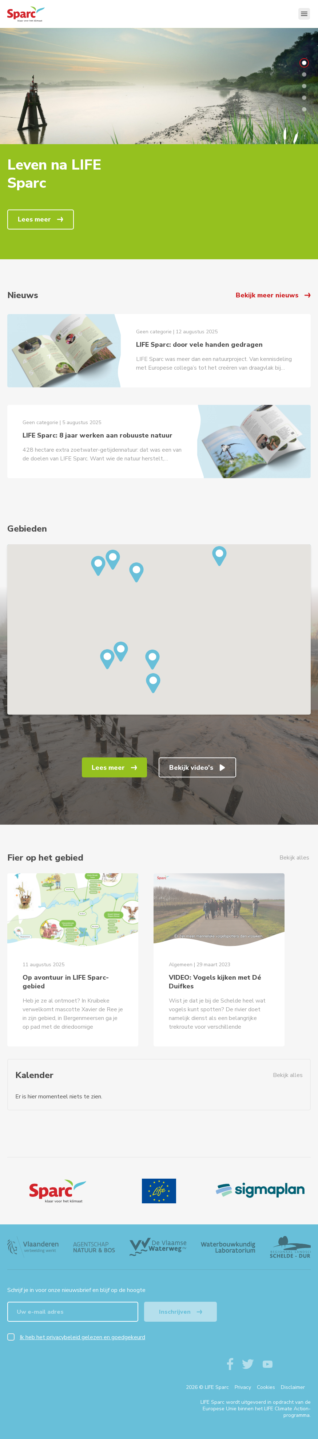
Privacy (243, 1387)
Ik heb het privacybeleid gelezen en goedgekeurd (82, 1337)
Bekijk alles (294, 858)
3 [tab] (304, 86)
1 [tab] (304, 63)
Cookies (266, 1387)
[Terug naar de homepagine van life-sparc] (38, 14)
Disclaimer (293, 1387)
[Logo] (57, 1191)
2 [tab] (304, 74)
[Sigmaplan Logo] (260, 1191)
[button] (136, 572)
